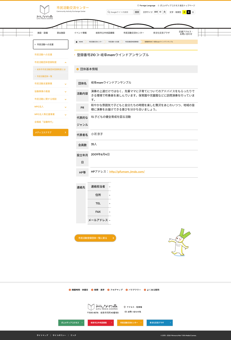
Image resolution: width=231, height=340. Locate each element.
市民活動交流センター (73, 8)
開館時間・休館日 (80, 290)
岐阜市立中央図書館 (105, 32)
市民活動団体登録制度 (131, 42)
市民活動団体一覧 (44, 76)
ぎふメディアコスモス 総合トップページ (177, 5)
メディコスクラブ (43, 132)
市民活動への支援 (113, 42)
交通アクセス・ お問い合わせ (186, 32)
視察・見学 (99, 290)
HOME (81, 42)
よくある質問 (153, 290)
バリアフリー (135, 290)
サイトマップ (42, 335)
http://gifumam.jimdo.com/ (127, 171)
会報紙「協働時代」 (44, 121)
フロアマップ (116, 290)
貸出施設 (61, 32)
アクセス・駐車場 (134, 307)
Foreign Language (147, 5)
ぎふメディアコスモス (70, 323)
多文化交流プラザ (161, 32)
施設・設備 (42, 32)
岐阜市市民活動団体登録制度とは (51, 69)
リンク (73, 335)
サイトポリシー (59, 335)
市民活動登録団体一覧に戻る (92, 238)
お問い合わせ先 (134, 312)
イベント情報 (80, 32)
